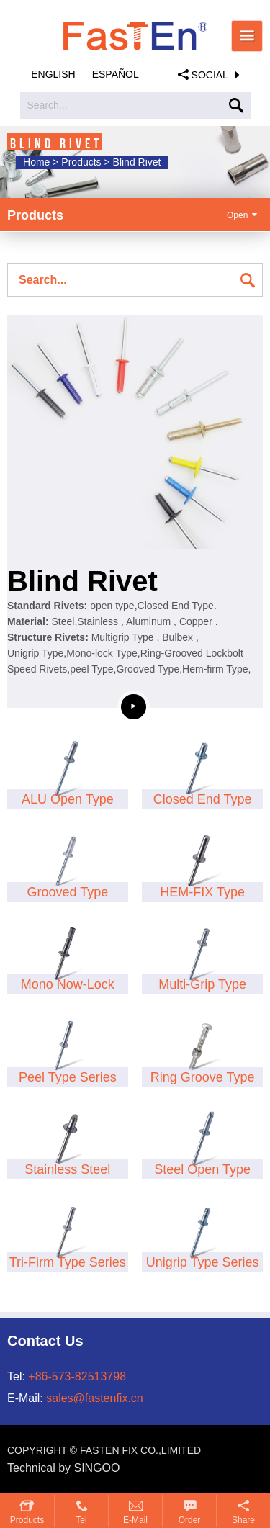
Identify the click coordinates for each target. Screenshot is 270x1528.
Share (243, 1520)
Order (190, 1520)
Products (27, 1520)
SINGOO (97, 1468)
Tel (81, 1520)
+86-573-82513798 (77, 1376)
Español (115, 74)
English (53, 74)
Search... (47, 105)
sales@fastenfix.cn (94, 1398)
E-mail (135, 1520)
